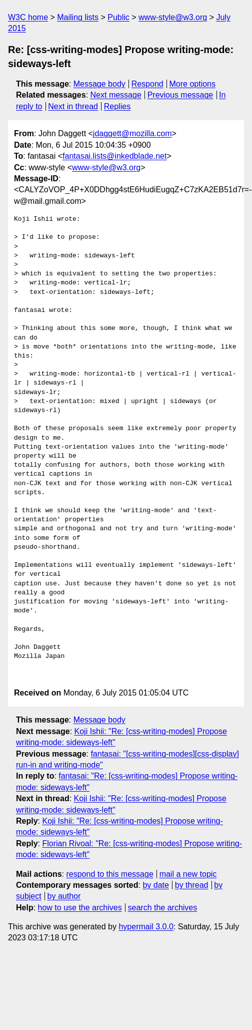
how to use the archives (80, 907)
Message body (100, 84)
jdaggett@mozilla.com (132, 133)
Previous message (181, 95)
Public (119, 17)
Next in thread (73, 106)
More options (193, 84)
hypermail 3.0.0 (145, 926)
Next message (116, 95)
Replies (117, 106)
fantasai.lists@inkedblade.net (114, 156)
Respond (148, 84)
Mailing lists (77, 17)
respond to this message (109, 874)
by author (64, 896)
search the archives (163, 907)
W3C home (28, 17)
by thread (191, 885)
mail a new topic (188, 874)
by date (155, 885)
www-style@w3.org (172, 17)
